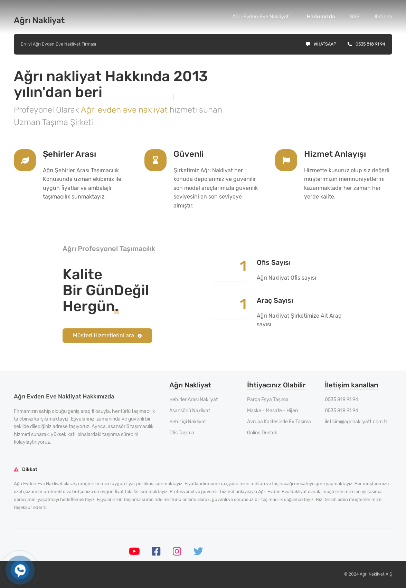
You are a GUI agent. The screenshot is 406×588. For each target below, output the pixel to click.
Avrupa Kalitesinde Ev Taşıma (279, 422)
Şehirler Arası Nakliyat (193, 400)
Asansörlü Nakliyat (189, 411)
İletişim (383, 16)
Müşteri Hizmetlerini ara (107, 335)
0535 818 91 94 (366, 44)
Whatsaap (321, 44)
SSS (354, 16)
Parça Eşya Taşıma (268, 400)
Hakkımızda (321, 16)
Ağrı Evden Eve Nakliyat (260, 16)
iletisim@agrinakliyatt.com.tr (356, 422)
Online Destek (262, 433)
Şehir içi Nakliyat (187, 422)
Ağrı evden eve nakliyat (125, 110)
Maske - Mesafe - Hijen (272, 411)
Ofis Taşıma (181, 433)
